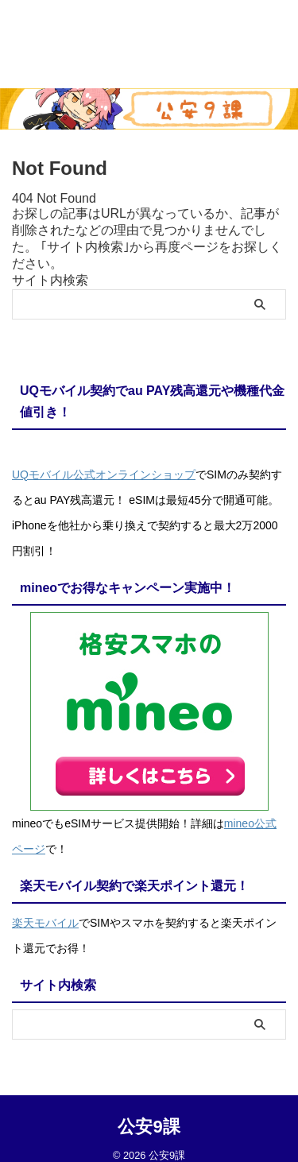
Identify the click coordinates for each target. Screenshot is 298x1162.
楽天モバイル (45, 922)
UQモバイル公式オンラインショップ (103, 474)
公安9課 (149, 1127)
